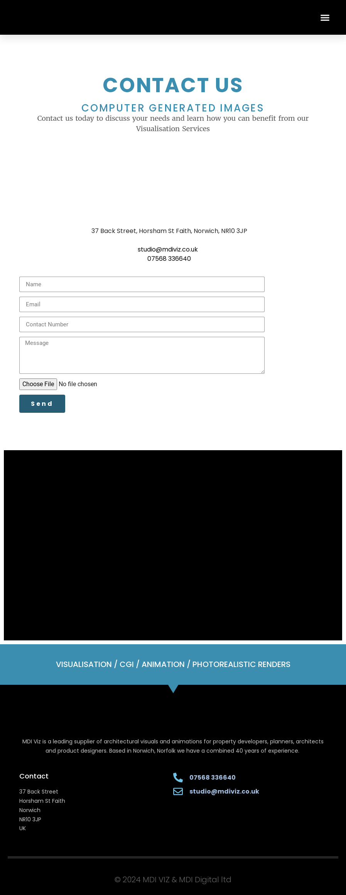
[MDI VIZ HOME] (75, 17)
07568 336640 (169, 258)
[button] (325, 17)
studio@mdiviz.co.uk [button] (168, 249)
